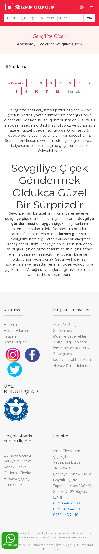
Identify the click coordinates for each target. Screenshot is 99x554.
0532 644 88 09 (66, 503)
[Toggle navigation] (16, 66)
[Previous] (16, 83)
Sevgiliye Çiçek (68, 44)
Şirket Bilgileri (15, 342)
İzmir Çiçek (13, 484)
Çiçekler (44, 44)
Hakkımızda (14, 325)
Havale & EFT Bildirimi (71, 365)
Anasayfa (25, 44)
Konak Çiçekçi (15, 467)
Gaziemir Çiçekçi (18, 473)
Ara (89, 18)
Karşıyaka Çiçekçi (18, 461)
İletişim (10, 336)
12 (57, 91)
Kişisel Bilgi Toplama (70, 342)
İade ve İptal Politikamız (73, 360)
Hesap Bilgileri (16, 330)
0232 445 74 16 (65, 515)
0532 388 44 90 (66, 509)
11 (47, 91)
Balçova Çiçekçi (17, 479)
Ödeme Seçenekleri (70, 336)
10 (36, 91)
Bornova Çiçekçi (17, 455)
